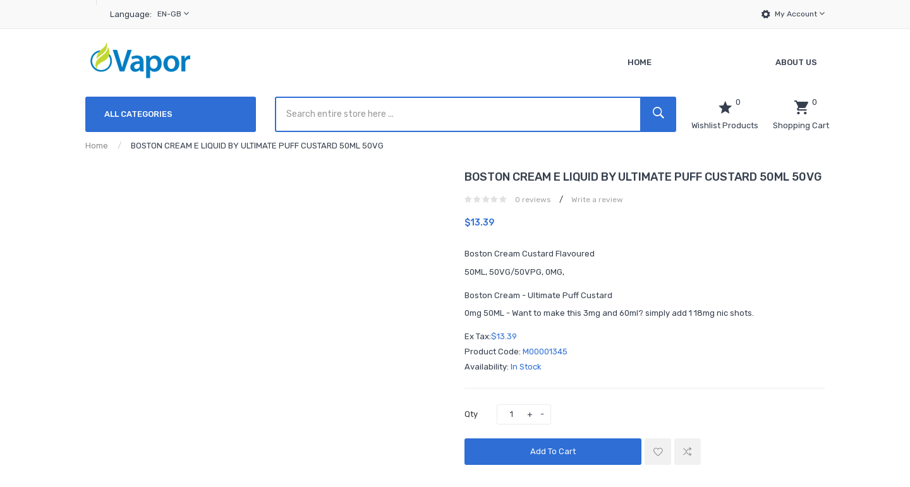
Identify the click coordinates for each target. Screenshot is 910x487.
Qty (471, 414)
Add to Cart (553, 451)
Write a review (597, 199)
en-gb (173, 13)
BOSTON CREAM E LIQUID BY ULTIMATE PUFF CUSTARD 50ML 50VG (257, 145)
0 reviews (533, 199)
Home (96, 145)
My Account (800, 13)
